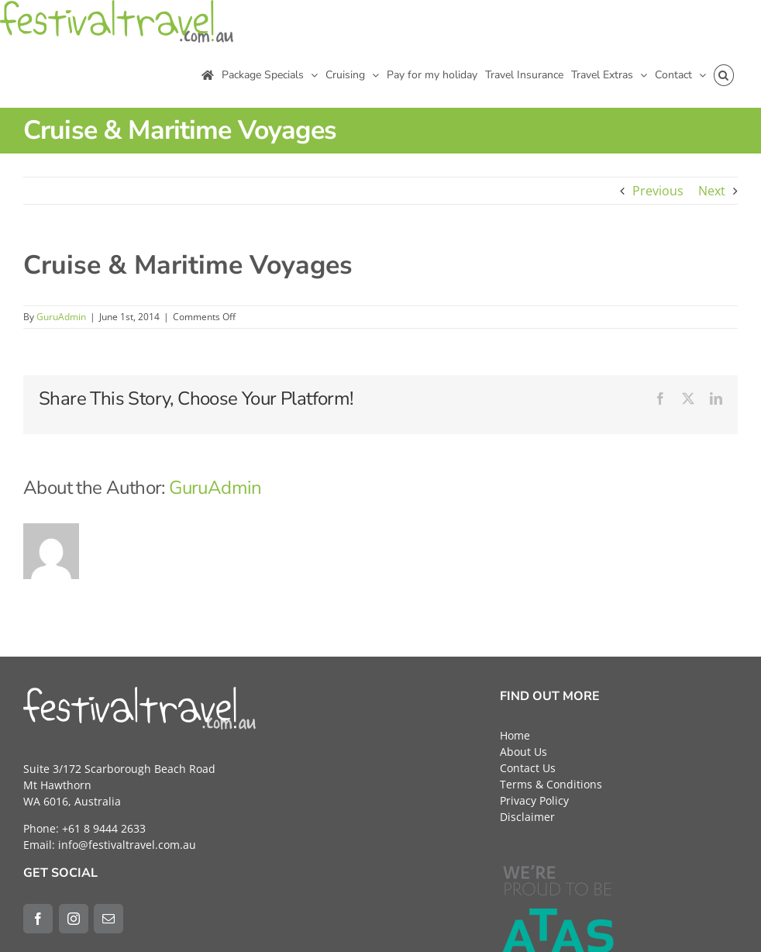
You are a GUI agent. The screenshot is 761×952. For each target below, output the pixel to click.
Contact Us (528, 768)
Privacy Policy (534, 800)
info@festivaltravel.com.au (127, 844)
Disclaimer (527, 816)
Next (711, 190)
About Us (523, 751)
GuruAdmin (61, 316)
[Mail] (108, 918)
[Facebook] (38, 918)
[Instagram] (73, 918)
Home (515, 735)
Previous (658, 190)
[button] (724, 75)
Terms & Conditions (551, 784)
